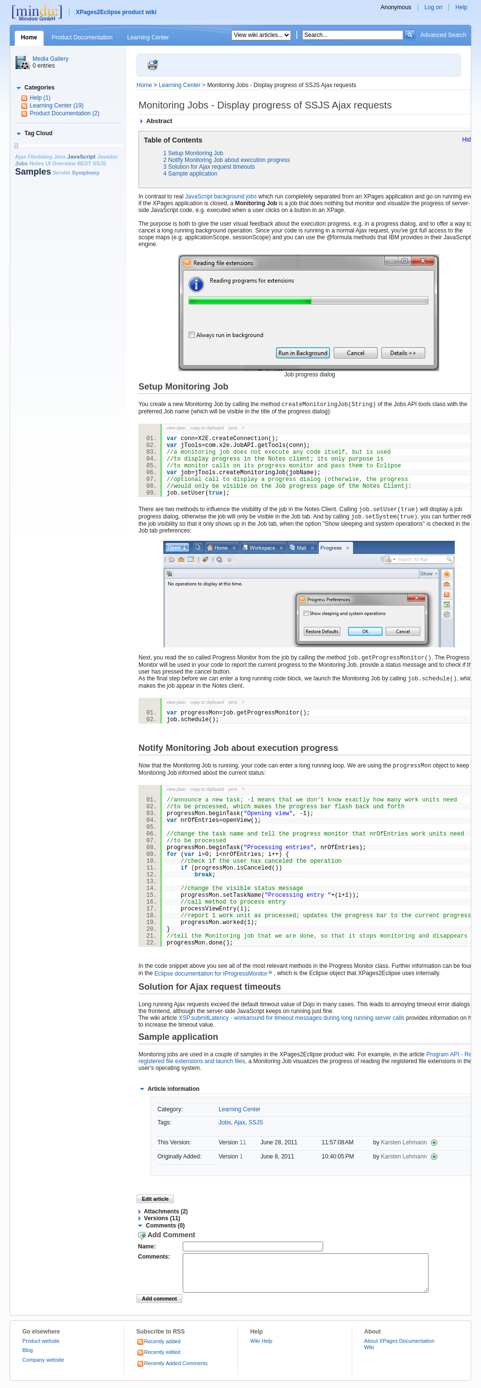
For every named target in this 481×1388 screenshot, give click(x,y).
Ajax (20, 157)
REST (84, 163)
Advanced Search (443, 35)
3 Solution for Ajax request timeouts (209, 166)
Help (461, 7)
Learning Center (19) (57, 105)
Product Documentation (82, 37)
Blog (27, 1357)
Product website (41, 1348)
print (233, 428)
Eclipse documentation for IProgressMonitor (214, 973)
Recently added (159, 1349)
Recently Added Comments (172, 1370)
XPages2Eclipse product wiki (116, 12)
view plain (176, 428)
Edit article (155, 1199)
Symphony (86, 173)
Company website (43, 1367)
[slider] (16, 145)
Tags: (164, 1122)
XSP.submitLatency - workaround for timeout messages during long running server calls (292, 1017)
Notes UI (40, 163)
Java (60, 157)
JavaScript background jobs (221, 196)
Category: (170, 1109)
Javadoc (107, 157)
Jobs (21, 163)
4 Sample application (190, 173)
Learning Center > (183, 85)
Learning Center (148, 37)
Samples (33, 172)
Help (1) (40, 97)
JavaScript (81, 157)
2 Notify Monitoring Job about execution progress (226, 160)
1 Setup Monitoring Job (193, 153)
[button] (34, 87)
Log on (434, 7)
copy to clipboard (207, 428)
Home (29, 37)
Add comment (159, 1306)
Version (229, 1142)
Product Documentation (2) (64, 113)
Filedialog (40, 157)
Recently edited (158, 1359)
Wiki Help (261, 1348)
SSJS (99, 163)
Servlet (61, 173)
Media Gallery (51, 58)
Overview (64, 163)
